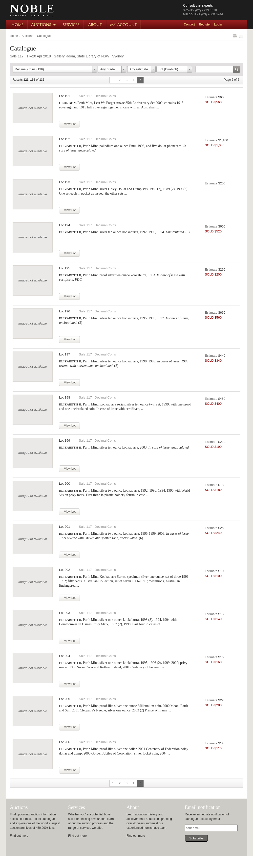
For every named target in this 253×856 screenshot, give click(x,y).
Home (17, 24)
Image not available (32, 108)
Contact (189, 24)
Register (205, 24)
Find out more (19, 835)
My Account (123, 24)
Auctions (43, 24)
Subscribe (196, 838)
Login (218, 24)
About (95, 24)
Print (234, 36)
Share (241, 36)
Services (71, 24)
